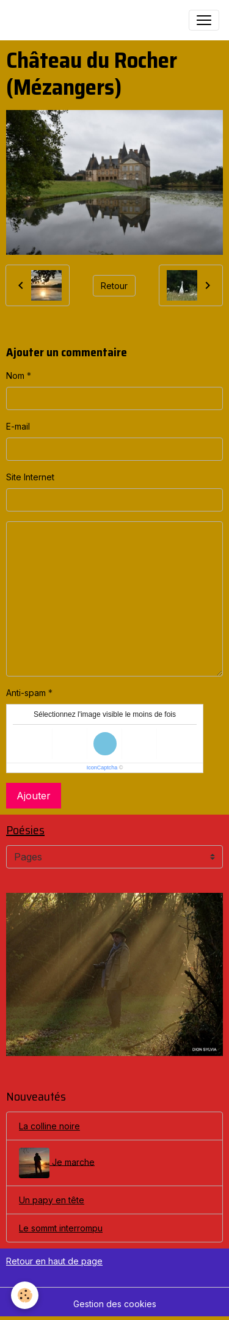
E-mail (18, 426)
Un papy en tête (51, 1200)
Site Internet (30, 477)
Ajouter (33, 796)
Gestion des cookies (114, 1304)
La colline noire (49, 1126)
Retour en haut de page (54, 1261)
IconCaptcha (102, 768)
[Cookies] (24, 1295)
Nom (15, 375)
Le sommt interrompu (61, 1228)
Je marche (57, 1163)
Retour (114, 285)
